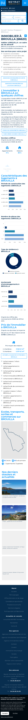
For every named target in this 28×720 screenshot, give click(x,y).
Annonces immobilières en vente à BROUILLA (14, 79)
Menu (25, 3)
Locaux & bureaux (8, 10)
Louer (12, 8)
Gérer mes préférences (7, 717)
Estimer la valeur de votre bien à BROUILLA (14, 356)
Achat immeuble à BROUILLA (14, 376)
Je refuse (15, 713)
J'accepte (5, 713)
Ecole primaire (19, 460)
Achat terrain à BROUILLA (12, 379)
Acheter (4, 8)
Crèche (6, 460)
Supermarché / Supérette (12, 464)
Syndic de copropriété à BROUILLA (14, 130)
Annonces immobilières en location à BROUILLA (14, 84)
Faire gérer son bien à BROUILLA (14, 134)
